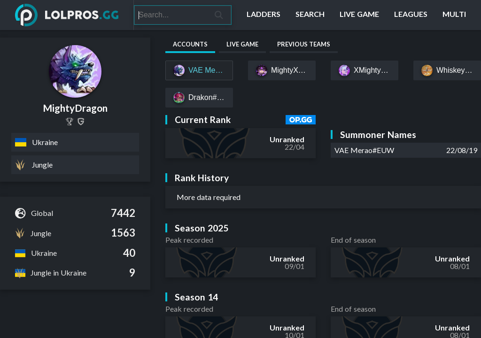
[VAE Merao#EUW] (199, 70)
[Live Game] (359, 15)
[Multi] (454, 15)
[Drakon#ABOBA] (199, 98)
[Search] (170, 15)
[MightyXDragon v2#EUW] (282, 70)
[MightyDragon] (69, 121)
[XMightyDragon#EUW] (364, 70)
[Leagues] (411, 15)
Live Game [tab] (242, 44)
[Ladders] (263, 15)
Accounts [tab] (190, 44)
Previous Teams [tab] (303, 44)
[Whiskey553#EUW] (447, 70)
